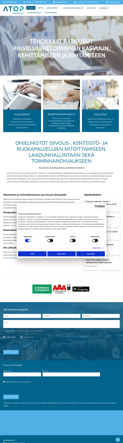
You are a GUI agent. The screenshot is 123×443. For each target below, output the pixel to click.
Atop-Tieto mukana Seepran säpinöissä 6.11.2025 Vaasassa (99, 261)
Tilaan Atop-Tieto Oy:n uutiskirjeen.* (18, 382)
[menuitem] (30, 7)
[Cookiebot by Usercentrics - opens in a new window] (96, 206)
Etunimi (45, 371)
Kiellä (32, 254)
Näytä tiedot (96, 248)
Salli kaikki (90, 254)
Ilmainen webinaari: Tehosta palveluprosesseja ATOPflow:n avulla (101, 202)
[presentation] (18, 344)
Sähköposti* (7, 371)
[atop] (42, 289)
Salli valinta (61, 254)
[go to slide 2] (61, 72)
